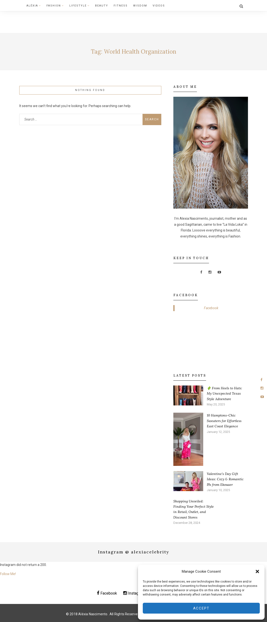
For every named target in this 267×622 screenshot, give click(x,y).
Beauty (101, 5)
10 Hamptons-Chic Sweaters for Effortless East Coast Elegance (224, 420)
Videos (159, 5)
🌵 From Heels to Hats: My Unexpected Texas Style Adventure (224, 393)
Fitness (121, 5)
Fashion (55, 5)
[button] (257, 571)
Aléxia (33, 5)
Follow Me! (8, 574)
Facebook (211, 308)
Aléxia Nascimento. (93, 614)
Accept (201, 608)
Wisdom (140, 5)
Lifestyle (79, 5)
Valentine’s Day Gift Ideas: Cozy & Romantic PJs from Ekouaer (225, 479)
